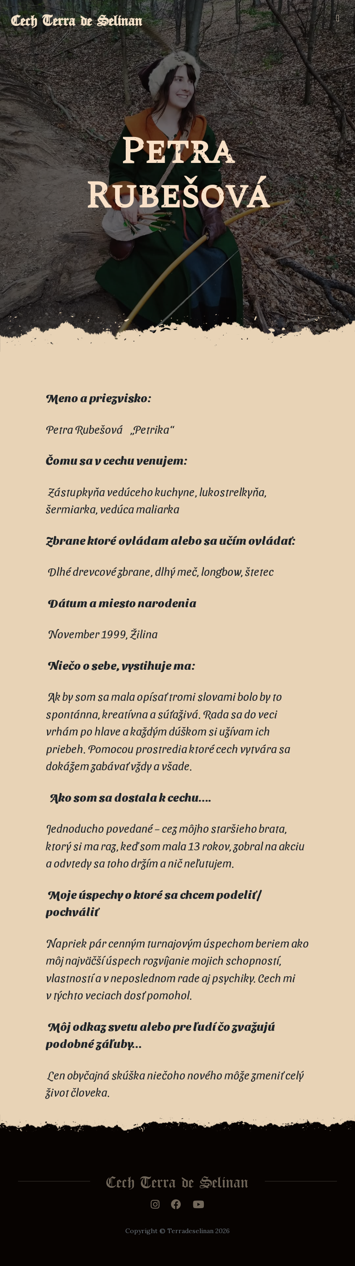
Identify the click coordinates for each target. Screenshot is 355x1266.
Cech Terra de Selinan (76, 18)
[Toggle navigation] (337, 18)
